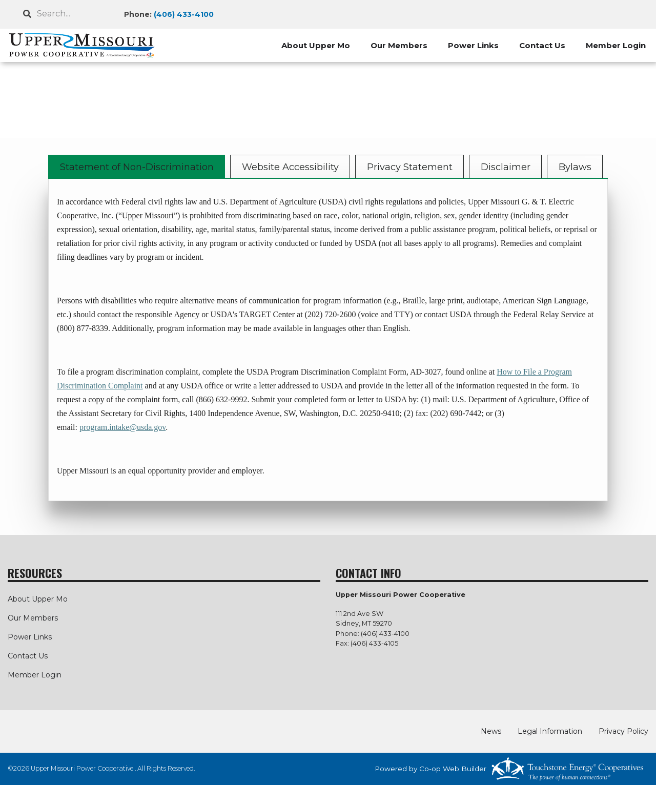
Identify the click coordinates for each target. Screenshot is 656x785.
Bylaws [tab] (575, 167)
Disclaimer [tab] (505, 167)
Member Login (616, 45)
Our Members (399, 45)
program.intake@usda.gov (122, 427)
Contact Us (542, 45)
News (491, 731)
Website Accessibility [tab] (290, 167)
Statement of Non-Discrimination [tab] (137, 167)
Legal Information (550, 731)
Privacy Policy (623, 731)
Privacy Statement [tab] (410, 167)
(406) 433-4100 (184, 14)
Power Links (473, 45)
